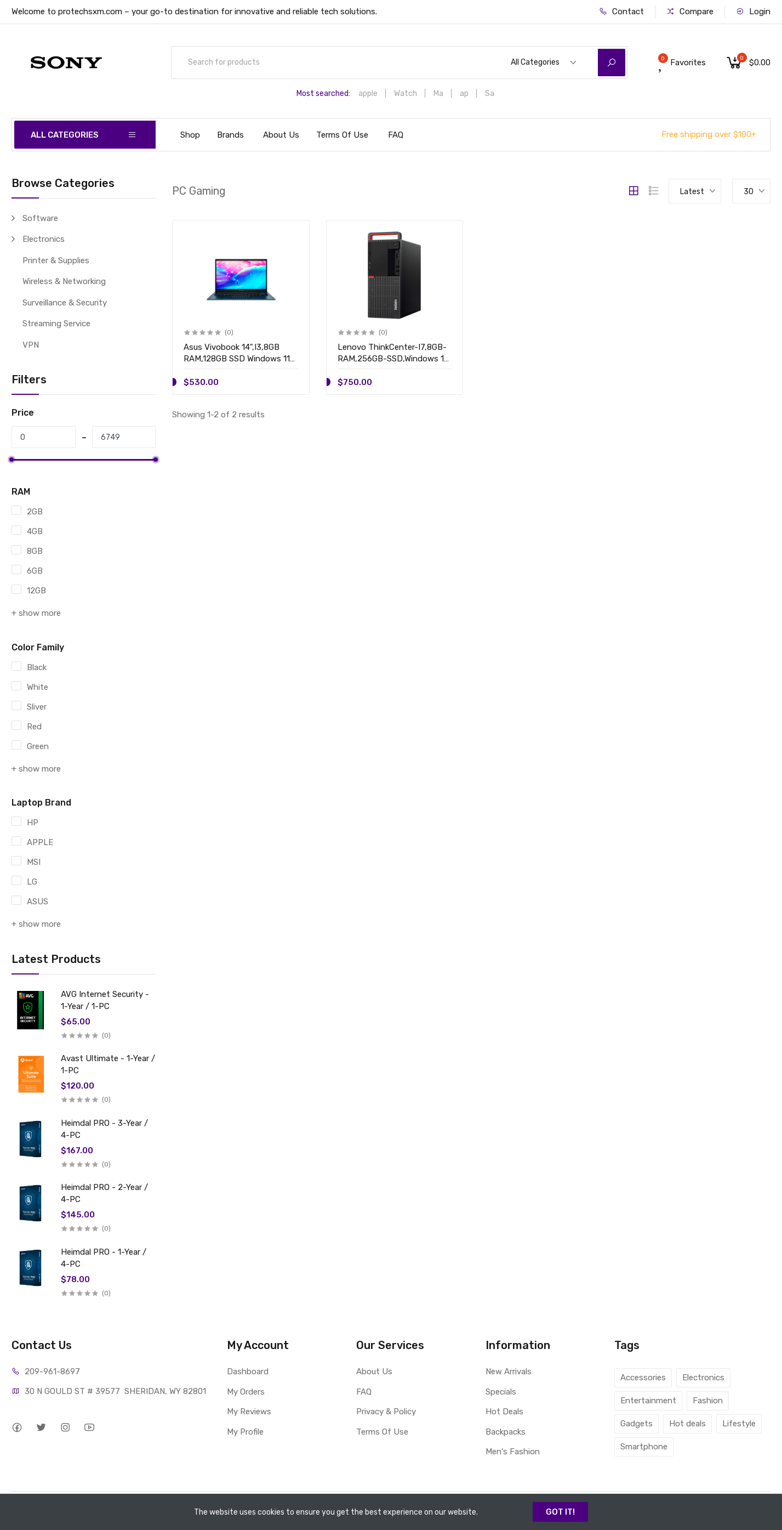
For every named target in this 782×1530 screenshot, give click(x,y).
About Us (281, 135)
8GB (35, 551)
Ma (438, 93)
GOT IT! (560, 1512)
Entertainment (648, 1401)
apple (368, 93)
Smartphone (643, 1447)
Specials (501, 1392)
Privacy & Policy (386, 1411)
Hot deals (687, 1424)
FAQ (395, 135)
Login (753, 11)
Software (40, 218)
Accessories (643, 1377)
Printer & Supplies (55, 260)
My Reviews (249, 1411)
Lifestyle (739, 1424)
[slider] (11, 459)
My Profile (245, 1432)
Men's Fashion (513, 1452)
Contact (621, 11)
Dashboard (248, 1371)
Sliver (37, 707)
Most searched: (323, 93)
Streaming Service (56, 323)
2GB (35, 512)
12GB (36, 591)
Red (34, 727)
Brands (230, 135)
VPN (30, 345)
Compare (689, 11)
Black (37, 667)
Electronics (43, 239)
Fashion (708, 1401)
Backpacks (506, 1432)
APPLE (40, 842)
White (37, 687)
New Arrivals (509, 1371)
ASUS (37, 901)
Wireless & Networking (64, 281)
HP (32, 823)
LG (32, 882)
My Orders (246, 1392)
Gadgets (636, 1424)
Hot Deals (504, 1411)
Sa (489, 93)
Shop (190, 135)
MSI (34, 862)
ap (464, 93)
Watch (405, 93)
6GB (35, 571)
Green (38, 746)
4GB (35, 531)
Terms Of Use (342, 135)
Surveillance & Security (64, 303)
